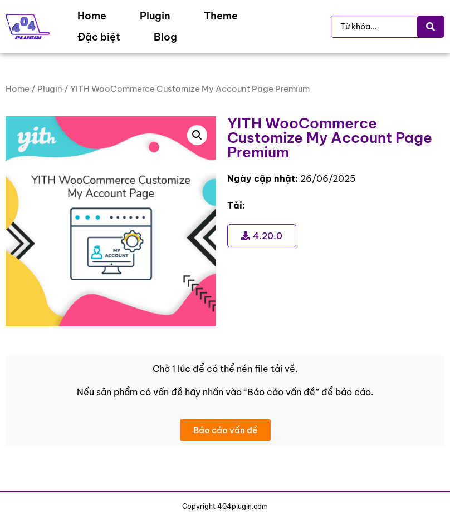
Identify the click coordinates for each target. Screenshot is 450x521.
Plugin (49, 88)
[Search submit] (430, 26)
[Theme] (221, 16)
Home (18, 88)
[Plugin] (155, 16)
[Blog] (165, 37)
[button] (197, 135)
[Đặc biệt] (99, 37)
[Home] (92, 16)
